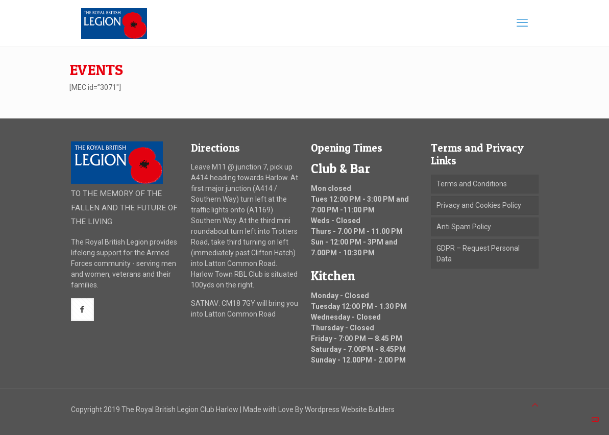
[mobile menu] (522, 23)
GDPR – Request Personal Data (478, 253)
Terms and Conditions (471, 184)
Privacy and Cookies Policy (478, 205)
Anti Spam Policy (463, 227)
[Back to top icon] (535, 405)
